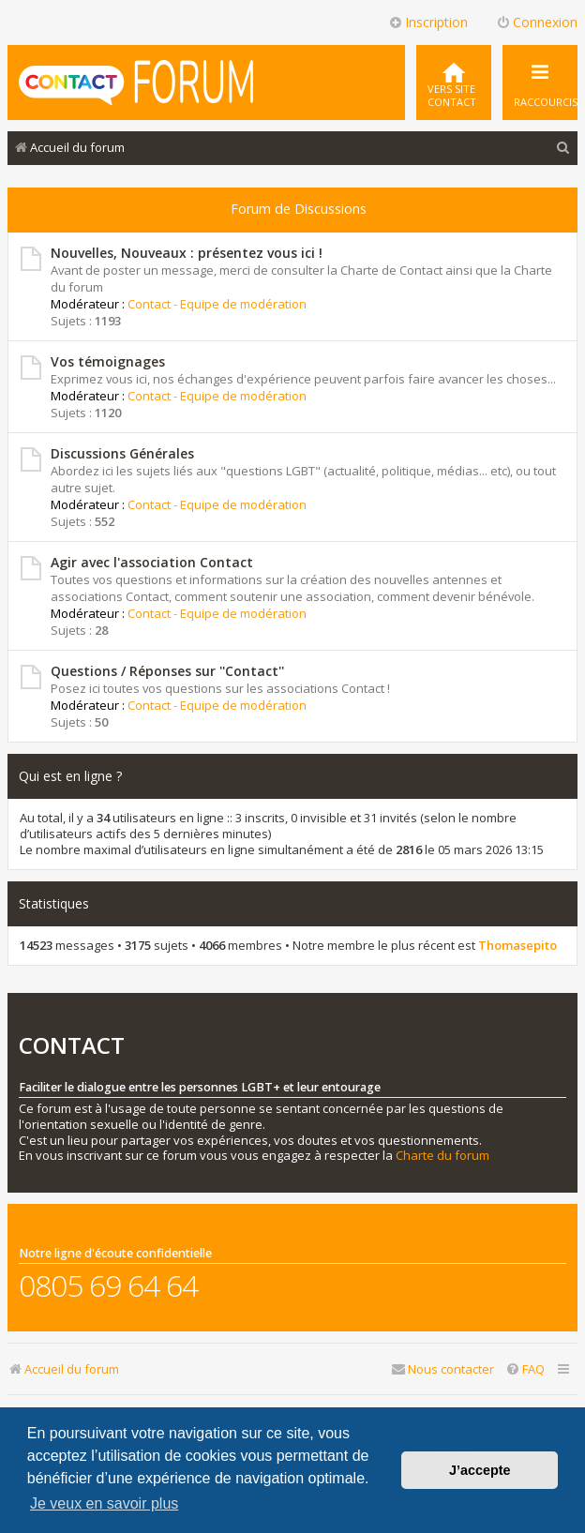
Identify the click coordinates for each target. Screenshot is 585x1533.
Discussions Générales (122, 453)
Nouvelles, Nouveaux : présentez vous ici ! (186, 253)
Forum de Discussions (299, 209)
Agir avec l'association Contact (152, 562)
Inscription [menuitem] (428, 22)
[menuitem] (453, 82)
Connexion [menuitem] (537, 22)
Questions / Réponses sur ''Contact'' (167, 671)
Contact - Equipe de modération (217, 303)
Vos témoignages (108, 361)
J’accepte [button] (480, 1470)
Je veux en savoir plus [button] (104, 1503)
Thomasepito (517, 946)
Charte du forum (442, 1156)
